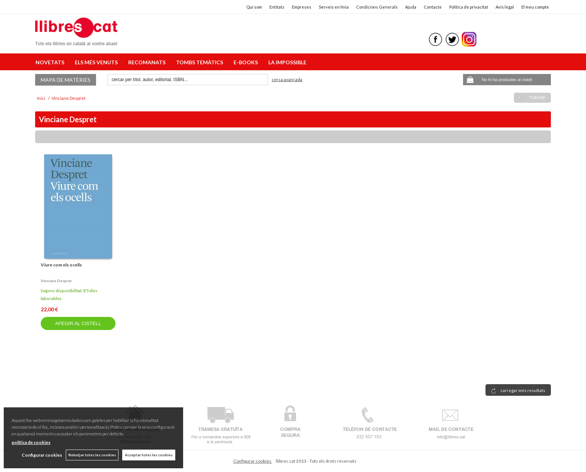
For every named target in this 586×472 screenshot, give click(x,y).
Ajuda (410, 6)
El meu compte (535, 6)
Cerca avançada (287, 79)
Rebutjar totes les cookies (92, 455)
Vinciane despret (56, 280)
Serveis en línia (334, 6)
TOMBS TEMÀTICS (200, 62)
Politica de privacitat (468, 6)
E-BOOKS (247, 62)
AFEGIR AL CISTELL (78, 323)
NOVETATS (51, 62)
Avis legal (505, 6)
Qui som (254, 6)
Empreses (301, 6)
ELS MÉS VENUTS (97, 62)
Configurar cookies (252, 461)
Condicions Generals (377, 6)
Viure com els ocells (61, 265)
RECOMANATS (148, 62)
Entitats (276, 6)
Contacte (433, 6)
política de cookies (31, 442)
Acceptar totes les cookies (149, 455)
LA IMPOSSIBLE (287, 62)
